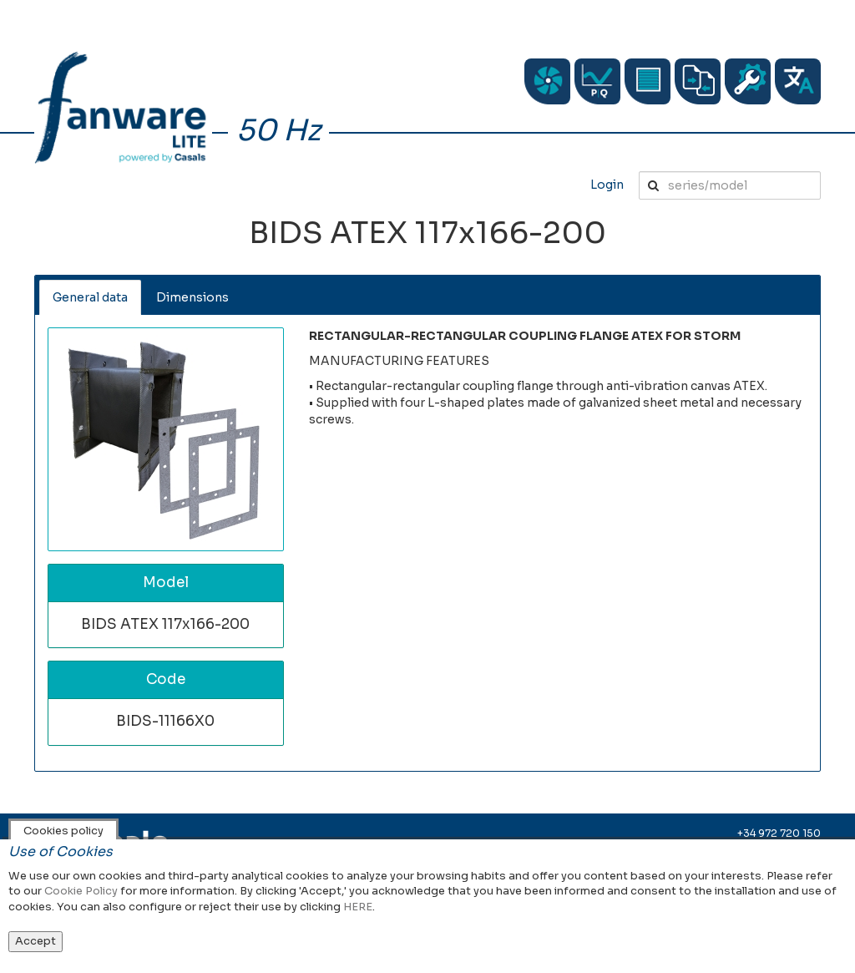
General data (90, 297)
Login (607, 184)
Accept (35, 941)
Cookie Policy (81, 891)
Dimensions (192, 297)
